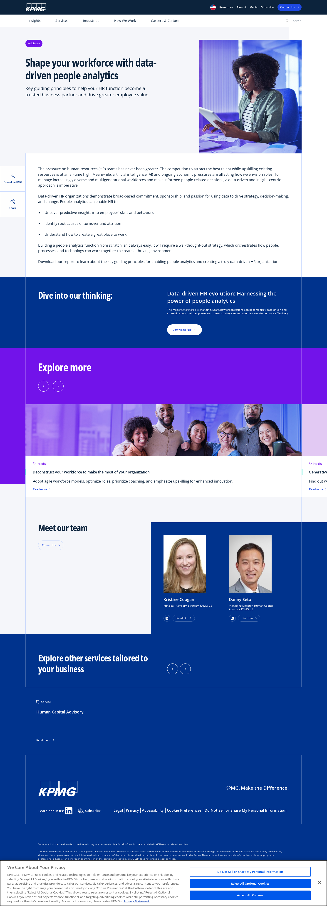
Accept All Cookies (250, 895)
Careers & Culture (165, 20)
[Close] (320, 883)
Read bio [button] (181, 618)
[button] (213, 7)
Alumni (241, 7)
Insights (34, 20)
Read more (43, 740)
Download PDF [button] (184, 330)
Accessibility (153, 810)
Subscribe (267, 7)
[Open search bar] (293, 21)
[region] (163, 883)
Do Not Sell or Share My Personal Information (246, 810)
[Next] (58, 386)
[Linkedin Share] (68, 810)
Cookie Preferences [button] (184, 810)
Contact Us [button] (49, 545)
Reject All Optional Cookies (250, 883)
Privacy (132, 810)
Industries (91, 20)
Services (61, 20)
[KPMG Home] (35, 7)
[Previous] (43, 386)
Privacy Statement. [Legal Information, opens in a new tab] (137, 901)
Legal (118, 810)
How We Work (125, 20)
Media (254, 7)
